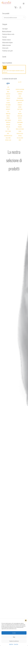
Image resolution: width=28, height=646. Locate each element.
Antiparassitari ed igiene (7, 40)
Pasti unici (4, 34)
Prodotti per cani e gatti (7, 48)
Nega (14, 637)
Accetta (14, 633)
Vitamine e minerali (6, 37)
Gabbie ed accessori (6, 42)
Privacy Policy (16, 644)
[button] (26, 620)
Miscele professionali (6, 29)
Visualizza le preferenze (14, 641)
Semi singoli (4, 26)
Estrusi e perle (5, 45)
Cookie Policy (11, 644)
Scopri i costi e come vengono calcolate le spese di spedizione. (14, 66)
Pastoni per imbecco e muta (8, 31)
